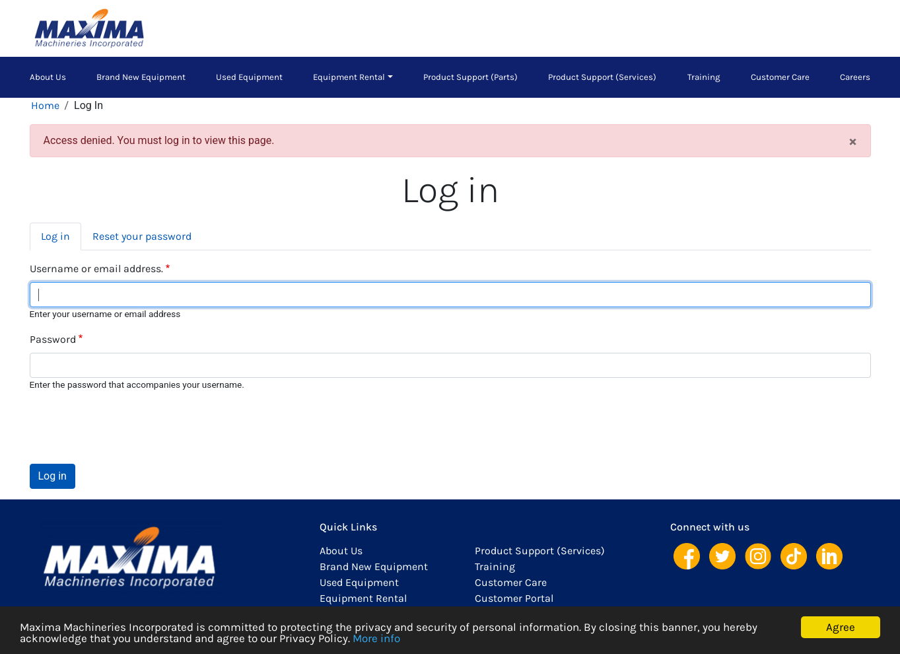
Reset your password (141, 236)
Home (45, 105)
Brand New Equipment (141, 77)
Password (53, 339)
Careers (855, 77)
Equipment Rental (349, 77)
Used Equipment (249, 77)
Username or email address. (96, 268)
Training (703, 77)
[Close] (852, 141)
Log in (55, 236)
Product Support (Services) (602, 77)
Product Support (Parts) (470, 77)
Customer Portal (514, 598)
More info (376, 638)
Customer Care (780, 77)
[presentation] (130, 427)
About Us (48, 77)
